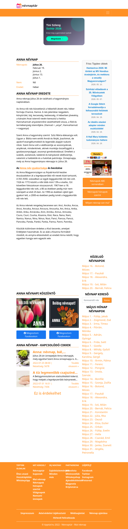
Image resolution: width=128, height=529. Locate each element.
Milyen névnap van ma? (97, 202)
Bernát (99, 288)
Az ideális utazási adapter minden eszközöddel (97, 125)
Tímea (104, 323)
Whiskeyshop (73, 477)
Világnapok (39, 492)
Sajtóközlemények (59, 470)
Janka (98, 445)
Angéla (99, 449)
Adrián (97, 334)
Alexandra (101, 277)
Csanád (99, 437)
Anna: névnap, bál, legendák (48, 354)
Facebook (87, 470)
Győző (106, 349)
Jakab (104, 316)
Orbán (99, 426)
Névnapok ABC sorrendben (97, 182)
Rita (103, 415)
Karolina (87, 356)
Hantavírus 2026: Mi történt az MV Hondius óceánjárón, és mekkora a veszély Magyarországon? (96, 74)
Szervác (86, 375)
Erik (84, 280)
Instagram (87, 477)
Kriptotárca (72, 486)
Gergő (96, 356)
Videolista (71, 470)
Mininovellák (73, 473)
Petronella (88, 452)
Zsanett (107, 445)
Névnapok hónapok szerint (98, 193)
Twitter (86, 473)
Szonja (99, 382)
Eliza (97, 423)
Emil (107, 437)
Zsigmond (99, 320)
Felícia (107, 288)
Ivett (103, 342)
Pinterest (87, 480)
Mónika (86, 331)
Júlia (97, 415)
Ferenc (99, 364)
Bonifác (99, 379)
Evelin (106, 430)
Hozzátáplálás (24, 477)
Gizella (97, 345)
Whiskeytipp (23, 480)
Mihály (97, 349)
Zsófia (107, 382)
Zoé (109, 320)
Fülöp (97, 316)
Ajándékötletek (74, 480)
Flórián (98, 327)
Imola (98, 371)
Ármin (98, 360)
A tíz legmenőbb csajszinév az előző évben (55, 374)
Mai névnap (39, 479)
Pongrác (100, 367)
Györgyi (86, 338)
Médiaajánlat (77, 513)
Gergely (98, 353)
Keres (107, 300)
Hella (98, 434)
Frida (97, 342)
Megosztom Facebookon (31, 335)
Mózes (85, 269)
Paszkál (99, 273)
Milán (103, 284)
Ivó (97, 284)
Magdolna (101, 441)
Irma (96, 323)
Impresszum (27, 513)
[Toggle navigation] (108, 12)
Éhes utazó (22, 473)
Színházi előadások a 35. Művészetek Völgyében (97, 92)
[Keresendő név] (92, 300)
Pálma (107, 360)
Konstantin (101, 412)
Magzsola (71, 483)
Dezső (98, 419)
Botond (99, 266)
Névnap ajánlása (98, 513)
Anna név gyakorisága (33, 168)
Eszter (105, 423)
